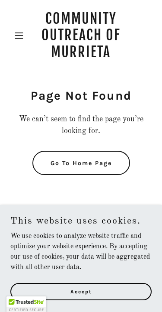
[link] (81, 55)
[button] (21, 35)
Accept (81, 291)
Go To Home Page (81, 163)
